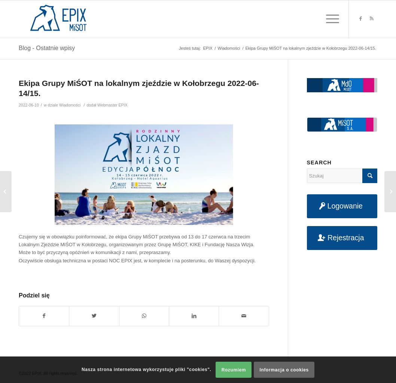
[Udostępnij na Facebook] (44, 315)
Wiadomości (69, 105)
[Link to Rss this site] (371, 18)
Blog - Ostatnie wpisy (47, 48)
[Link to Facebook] (360, 18)
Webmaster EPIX (112, 105)
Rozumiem (234, 370)
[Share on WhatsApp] (144, 315)
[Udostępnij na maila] (243, 315)
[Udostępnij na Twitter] (94, 315)
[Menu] (330, 19)
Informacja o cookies (284, 370)
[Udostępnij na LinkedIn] (194, 315)
